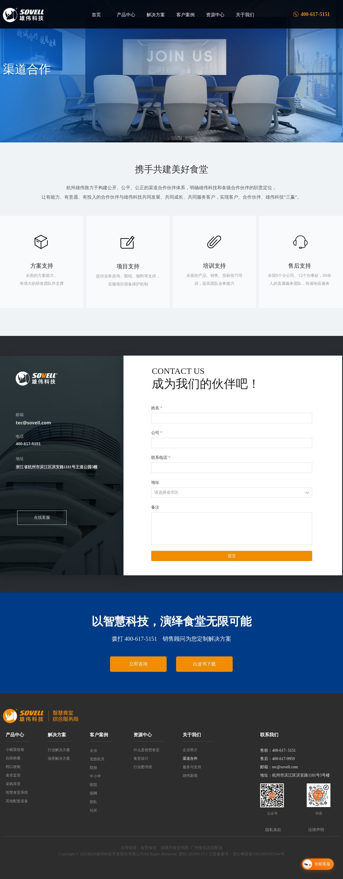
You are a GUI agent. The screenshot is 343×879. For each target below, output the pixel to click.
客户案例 (185, 14)
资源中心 (215, 14)
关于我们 (245, 14)
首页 (96, 14)
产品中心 (126, 14)
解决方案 (156, 14)
